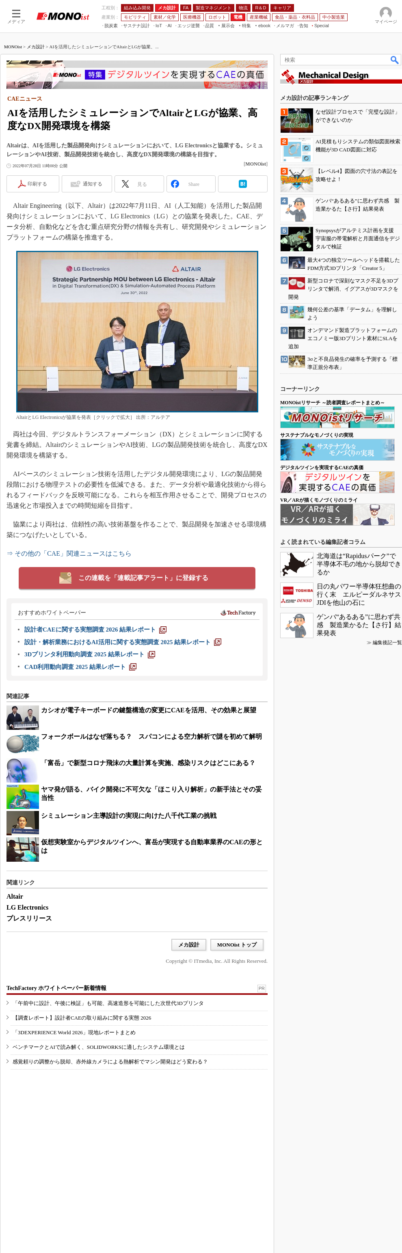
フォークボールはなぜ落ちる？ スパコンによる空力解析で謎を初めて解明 (151, 736)
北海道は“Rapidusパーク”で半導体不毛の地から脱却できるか (359, 564)
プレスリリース (29, 918)
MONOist (13, 46)
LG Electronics (27, 907)
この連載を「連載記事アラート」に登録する (143, 577)
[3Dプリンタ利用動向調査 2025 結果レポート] (89, 654)
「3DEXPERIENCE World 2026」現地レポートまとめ (74, 1032)
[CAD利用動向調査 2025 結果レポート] (80, 667)
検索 (395, 59)
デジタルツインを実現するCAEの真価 (321, 467)
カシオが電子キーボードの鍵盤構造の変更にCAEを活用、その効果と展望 (148, 710)
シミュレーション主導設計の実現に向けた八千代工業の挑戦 (128, 815)
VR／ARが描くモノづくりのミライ (319, 500)
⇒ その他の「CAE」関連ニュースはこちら (69, 553)
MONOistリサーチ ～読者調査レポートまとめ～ (332, 402)
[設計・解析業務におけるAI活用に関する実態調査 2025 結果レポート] (122, 642)
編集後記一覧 (387, 642)
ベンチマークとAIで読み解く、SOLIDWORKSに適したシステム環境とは (99, 1047)
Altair (14, 896)
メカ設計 (36, 46)
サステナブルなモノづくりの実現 (316, 435)
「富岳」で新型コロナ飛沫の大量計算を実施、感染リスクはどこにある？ (148, 762)
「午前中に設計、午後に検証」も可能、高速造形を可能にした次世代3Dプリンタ (108, 1003)
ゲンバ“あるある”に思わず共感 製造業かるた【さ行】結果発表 (359, 624)
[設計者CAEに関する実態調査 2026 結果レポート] (95, 629)
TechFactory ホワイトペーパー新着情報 (56, 988)
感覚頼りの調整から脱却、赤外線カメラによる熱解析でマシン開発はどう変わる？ (110, 1062)
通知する (92, 184)
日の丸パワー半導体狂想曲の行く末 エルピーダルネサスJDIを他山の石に (359, 594)
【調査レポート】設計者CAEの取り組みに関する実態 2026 (82, 1018)
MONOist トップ (237, 945)
